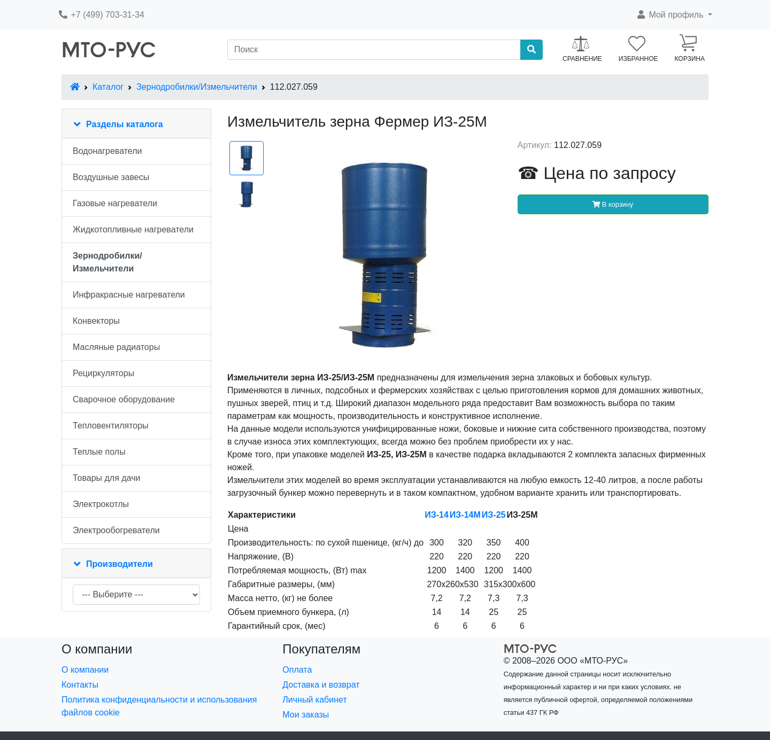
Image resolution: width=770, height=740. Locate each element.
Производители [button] (119, 563)
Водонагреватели (107, 150)
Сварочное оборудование (124, 399)
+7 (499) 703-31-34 (101, 14)
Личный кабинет (314, 699)
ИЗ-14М (465, 514)
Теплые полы (99, 451)
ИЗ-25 (494, 514)
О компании (85, 669)
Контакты (79, 684)
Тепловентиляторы (111, 425)
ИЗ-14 (437, 514)
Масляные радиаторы (116, 347)
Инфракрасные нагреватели (129, 294)
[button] (674, 15)
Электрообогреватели (116, 530)
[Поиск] (374, 50)
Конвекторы (96, 320)
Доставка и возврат (320, 684)
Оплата (297, 669)
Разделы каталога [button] (124, 124)
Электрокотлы (101, 504)
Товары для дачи (106, 477)
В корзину (612, 204)
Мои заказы (305, 714)
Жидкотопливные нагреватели (133, 229)
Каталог (108, 86)
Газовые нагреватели (115, 203)
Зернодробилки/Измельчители (196, 86)
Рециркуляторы (103, 373)
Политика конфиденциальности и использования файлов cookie (159, 706)
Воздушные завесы (111, 177)
